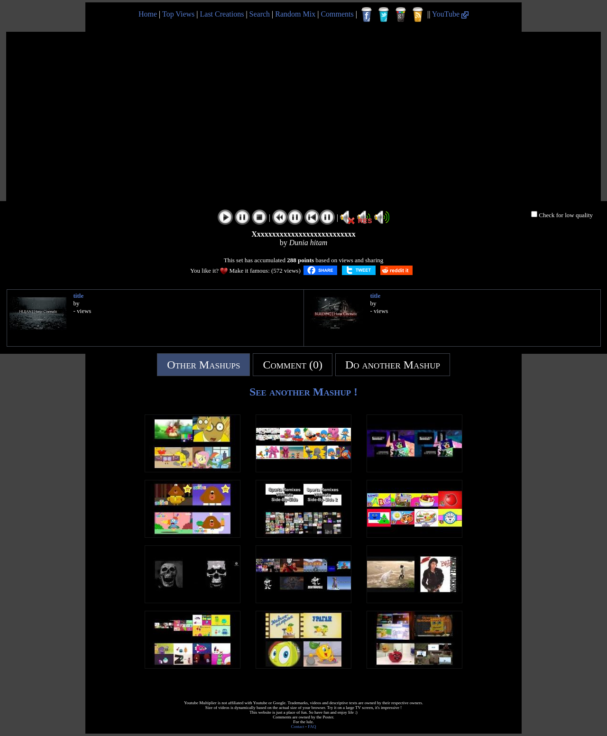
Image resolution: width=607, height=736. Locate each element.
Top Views (178, 14)
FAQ (312, 726)
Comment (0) (292, 365)
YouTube (450, 14)
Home (147, 14)
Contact (297, 726)
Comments (337, 14)
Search (259, 14)
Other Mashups (203, 365)
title (79, 295)
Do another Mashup (392, 365)
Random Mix (295, 14)
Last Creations (222, 14)
